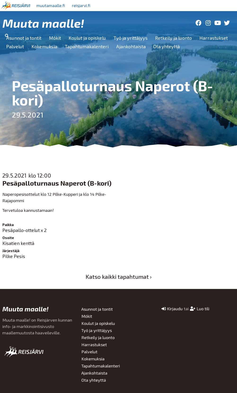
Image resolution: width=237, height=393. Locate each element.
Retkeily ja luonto (173, 38)
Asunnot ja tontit (23, 38)
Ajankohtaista (131, 46)
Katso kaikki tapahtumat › (119, 276)
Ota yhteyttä (166, 46)
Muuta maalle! (43, 23)
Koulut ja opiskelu (87, 38)
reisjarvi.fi (82, 5)
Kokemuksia (44, 46)
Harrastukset (213, 38)
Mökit (55, 38)
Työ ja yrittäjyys (131, 38)
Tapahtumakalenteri (87, 46)
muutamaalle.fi (51, 5)
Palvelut (15, 46)
